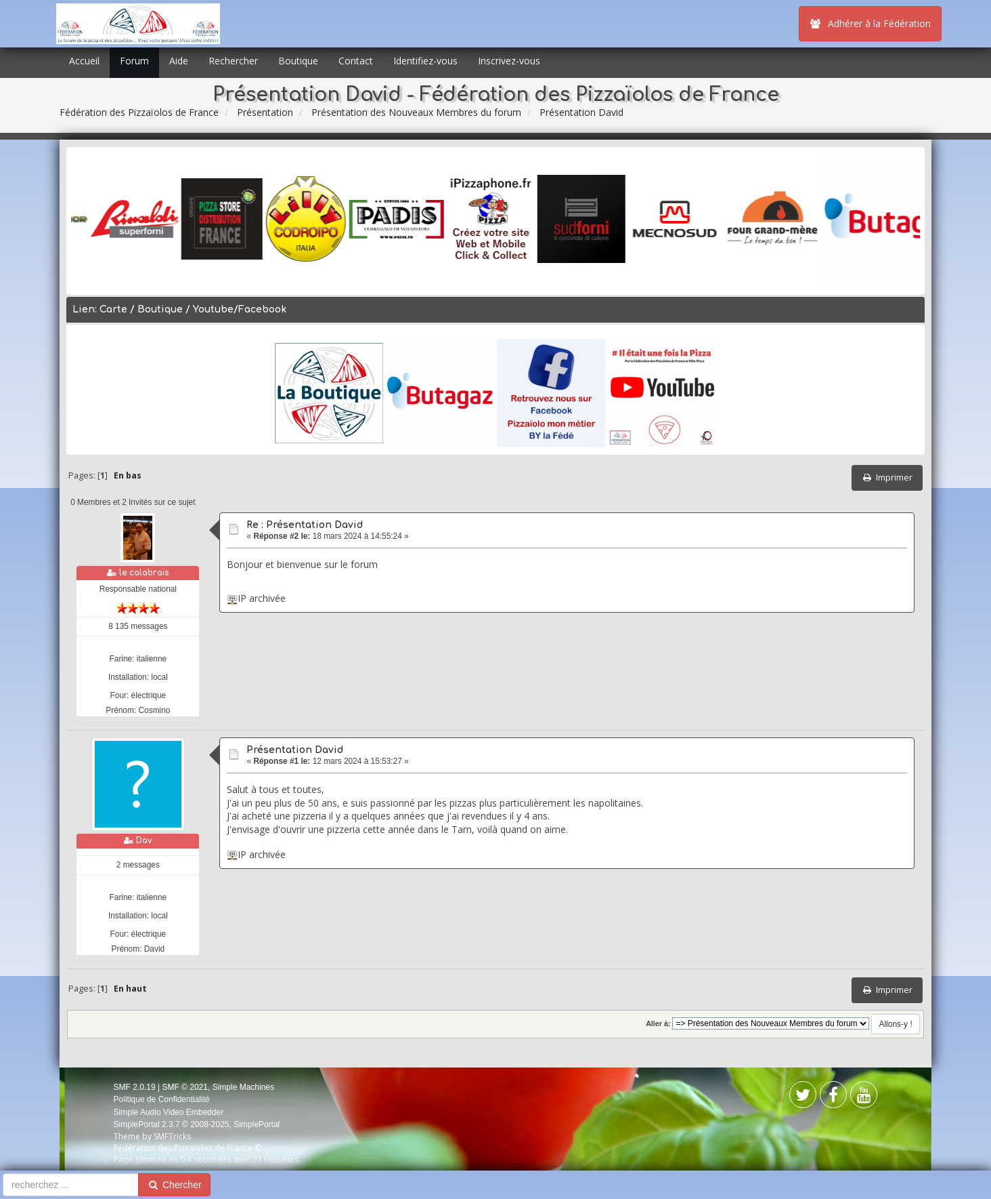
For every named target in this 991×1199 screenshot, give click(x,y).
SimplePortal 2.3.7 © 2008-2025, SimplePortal (197, 1124)
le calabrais (144, 572)
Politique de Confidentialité (162, 1099)
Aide (178, 60)
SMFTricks (172, 1136)
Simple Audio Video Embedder (169, 1112)
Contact (355, 60)
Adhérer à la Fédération (870, 23)
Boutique (298, 60)
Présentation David (294, 750)
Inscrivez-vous (509, 60)
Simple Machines (243, 1087)
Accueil (84, 60)
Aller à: (658, 1023)
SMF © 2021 (185, 1087)
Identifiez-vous (425, 60)
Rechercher (233, 60)
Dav (144, 840)
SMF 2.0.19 (135, 1087)
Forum (134, 60)
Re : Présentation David (304, 525)
